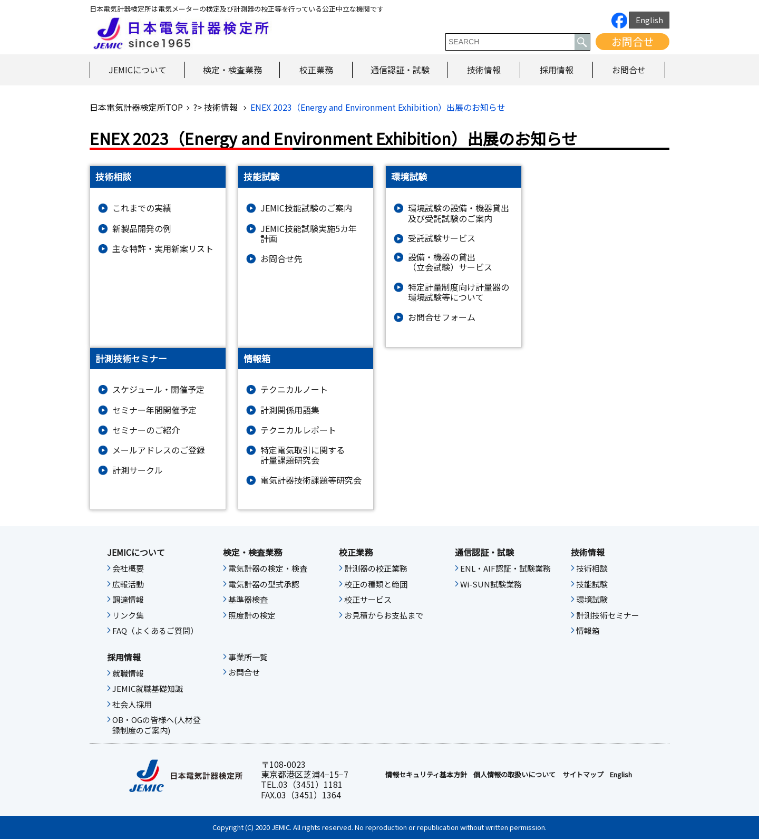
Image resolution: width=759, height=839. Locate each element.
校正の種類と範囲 (375, 584)
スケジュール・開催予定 (158, 389)
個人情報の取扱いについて (514, 774)
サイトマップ (583, 774)
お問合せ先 (281, 259)
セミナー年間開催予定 (154, 410)
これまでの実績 (141, 208)
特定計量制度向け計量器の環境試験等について (458, 292)
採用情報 (556, 69)
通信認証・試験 (400, 69)
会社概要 (128, 568)
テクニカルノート (294, 389)
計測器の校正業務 (375, 568)
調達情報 (128, 599)
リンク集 (128, 615)
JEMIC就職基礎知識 (147, 688)
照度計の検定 (252, 615)
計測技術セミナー (607, 615)
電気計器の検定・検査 (267, 568)
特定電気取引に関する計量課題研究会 (302, 455)
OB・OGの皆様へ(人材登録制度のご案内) (156, 725)
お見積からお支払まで (383, 615)
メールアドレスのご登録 (158, 450)
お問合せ (632, 41)
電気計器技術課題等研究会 (311, 480)
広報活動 (128, 584)
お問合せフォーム (441, 317)
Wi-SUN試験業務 (491, 584)
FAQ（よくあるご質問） (155, 630)
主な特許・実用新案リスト (162, 249)
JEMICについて (138, 69)
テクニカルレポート (298, 430)
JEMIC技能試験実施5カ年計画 (308, 234)
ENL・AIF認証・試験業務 (505, 568)
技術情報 (484, 69)
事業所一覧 (248, 657)
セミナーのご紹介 (146, 430)
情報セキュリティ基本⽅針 (426, 774)
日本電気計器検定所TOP (136, 107)
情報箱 (588, 630)
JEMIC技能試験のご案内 (306, 208)
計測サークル (137, 470)
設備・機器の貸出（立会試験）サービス (450, 262)
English (649, 19)
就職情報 (128, 673)
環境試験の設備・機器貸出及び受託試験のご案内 (458, 213)
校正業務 (316, 69)
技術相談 (592, 568)
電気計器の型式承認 (263, 584)
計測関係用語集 (289, 410)
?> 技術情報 (216, 107)
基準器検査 (248, 599)
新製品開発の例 (141, 229)
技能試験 (592, 584)
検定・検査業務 (232, 69)
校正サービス (368, 599)
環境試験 (592, 599)
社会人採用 (132, 704)
